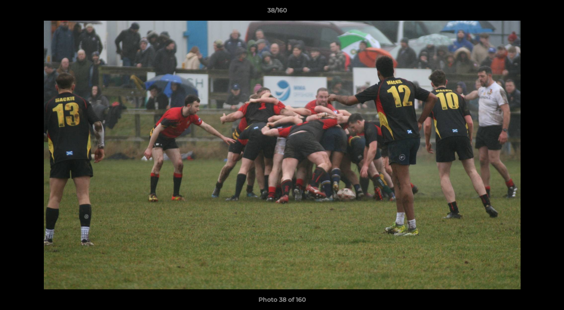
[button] (528, 12)
